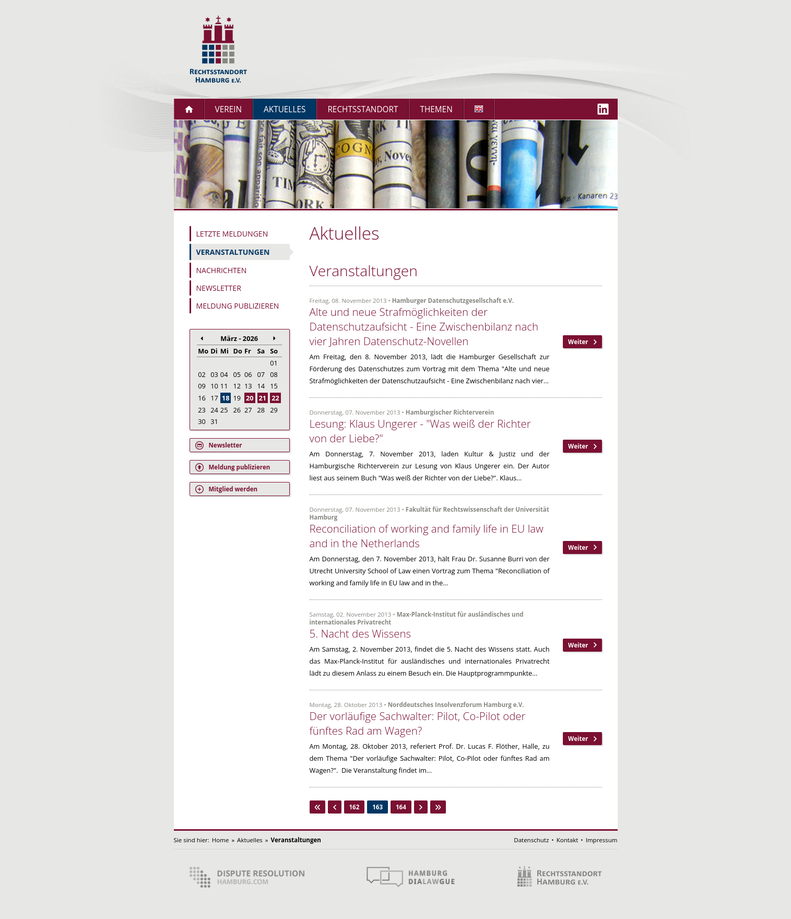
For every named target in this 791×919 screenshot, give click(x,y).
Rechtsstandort (362, 109)
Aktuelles (284, 109)
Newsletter (218, 288)
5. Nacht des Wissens (360, 633)
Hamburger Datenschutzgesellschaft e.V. (453, 300)
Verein (228, 109)
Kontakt (568, 840)
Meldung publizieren (237, 306)
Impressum (602, 840)
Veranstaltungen (233, 252)
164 (401, 807)
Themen (436, 109)
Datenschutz (531, 840)
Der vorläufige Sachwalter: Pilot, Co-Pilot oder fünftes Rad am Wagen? (418, 723)
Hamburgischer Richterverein (450, 412)
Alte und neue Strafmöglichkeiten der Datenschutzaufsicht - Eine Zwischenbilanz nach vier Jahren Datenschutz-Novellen (424, 326)
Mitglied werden (233, 489)
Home (220, 840)
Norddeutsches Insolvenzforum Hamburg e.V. (456, 705)
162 (354, 807)
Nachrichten (221, 270)
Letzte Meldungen (232, 234)
